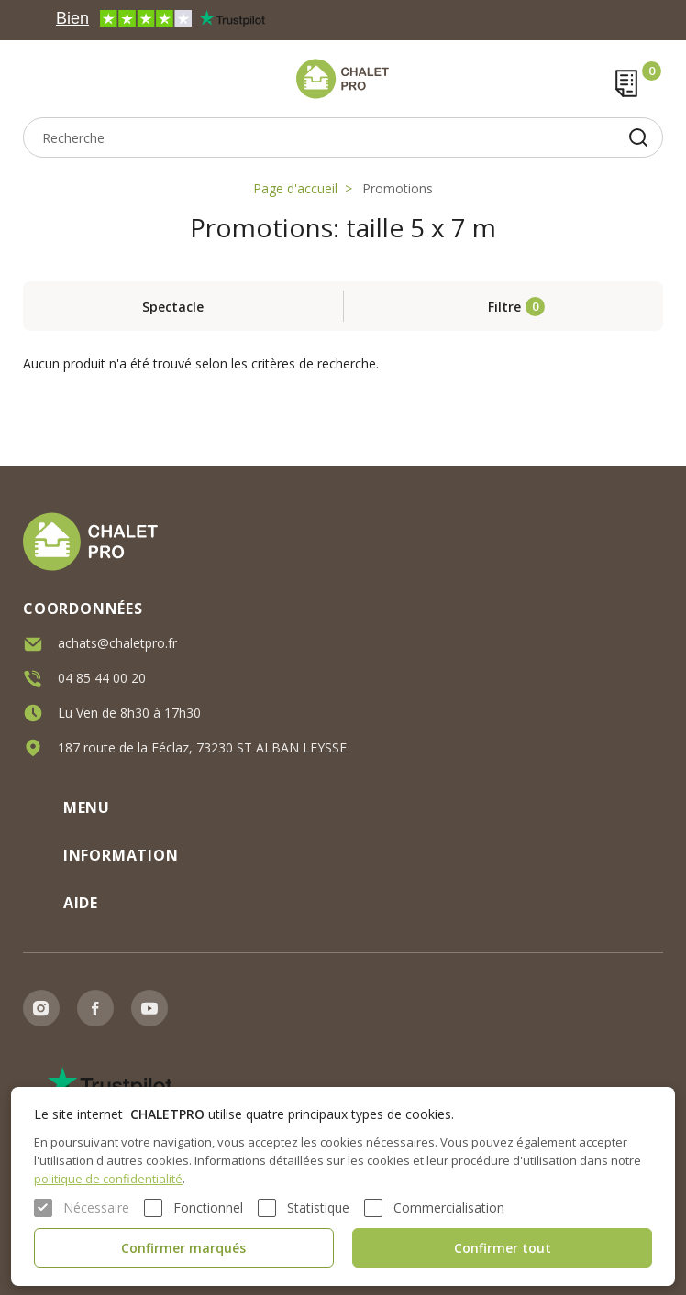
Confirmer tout (502, 1248)
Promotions (397, 188)
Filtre (504, 306)
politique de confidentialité (108, 1178)
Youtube (149, 1008)
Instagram (41, 1008)
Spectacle (173, 306)
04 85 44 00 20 (102, 677)
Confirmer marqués (183, 1248)
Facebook (95, 1008)
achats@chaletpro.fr (117, 643)
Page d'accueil (295, 188)
